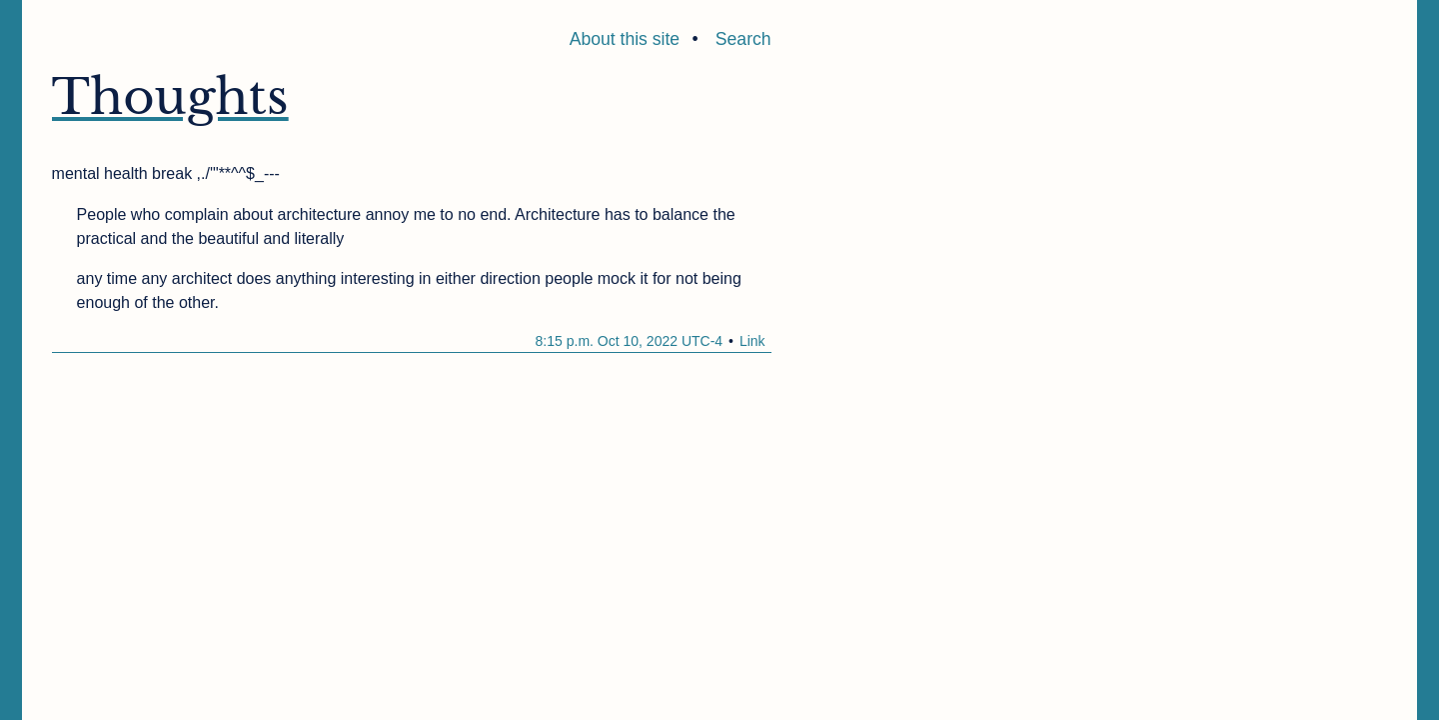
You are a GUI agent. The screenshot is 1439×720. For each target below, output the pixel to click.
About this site (625, 39)
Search (743, 39)
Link (752, 341)
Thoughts (170, 97)
